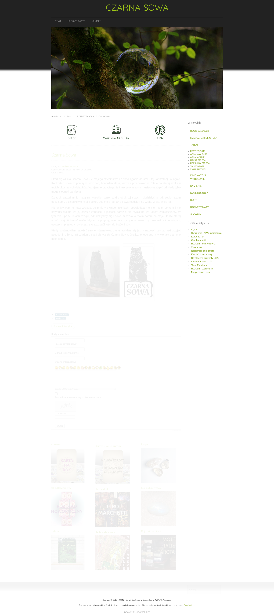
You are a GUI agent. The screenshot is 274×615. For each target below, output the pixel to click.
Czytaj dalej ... (189, 605)
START (58, 21)
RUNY (193, 199)
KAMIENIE (196, 185)
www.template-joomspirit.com (137, 612)
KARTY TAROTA (197, 151)
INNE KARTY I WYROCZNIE (198, 177)
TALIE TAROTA (197, 166)
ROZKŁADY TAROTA (200, 163)
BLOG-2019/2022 (76, 21)
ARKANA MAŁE (197, 157)
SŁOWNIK (195, 213)
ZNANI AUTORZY (198, 169)
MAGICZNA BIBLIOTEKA (203, 137)
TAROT (194, 144)
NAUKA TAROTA (198, 160)
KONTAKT (96, 21)
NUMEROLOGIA (199, 192)
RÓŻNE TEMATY (199, 206)
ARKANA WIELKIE (198, 154)
